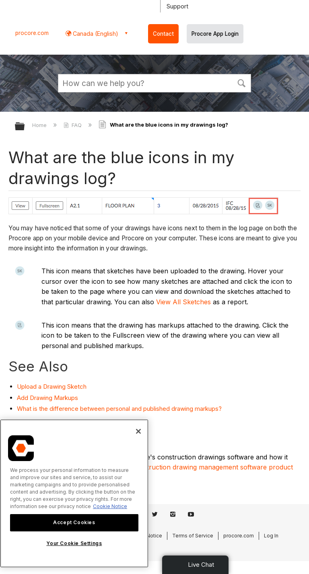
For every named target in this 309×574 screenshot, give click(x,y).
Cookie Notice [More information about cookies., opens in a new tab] (110, 506)
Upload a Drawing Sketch (52, 386)
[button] (241, 82)
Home (40, 125)
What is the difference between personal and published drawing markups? (119, 408)
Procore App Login (215, 34)
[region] (74, 493)
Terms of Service (192, 536)
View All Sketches (183, 302)
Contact (163, 34)
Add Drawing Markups (47, 398)
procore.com (32, 33)
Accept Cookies (74, 522)
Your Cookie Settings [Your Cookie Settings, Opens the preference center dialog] (74, 543)
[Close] (138, 431)
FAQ (73, 125)
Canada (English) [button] (94, 33)
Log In (271, 536)
